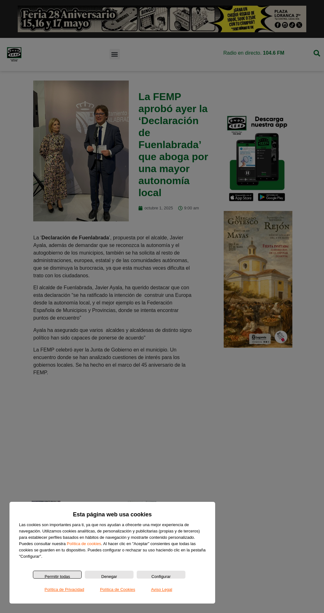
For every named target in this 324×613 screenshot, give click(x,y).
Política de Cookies (117, 589)
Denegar (109, 576)
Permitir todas (57, 576)
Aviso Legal (161, 589)
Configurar (161, 576)
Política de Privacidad (64, 589)
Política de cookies (84, 543)
